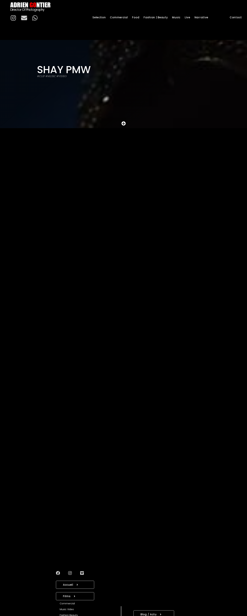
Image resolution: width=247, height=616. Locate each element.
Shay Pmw (64, 70)
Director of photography (27, 9)
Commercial (67, 603)
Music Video (67, 609)
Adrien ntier (30, 5)
